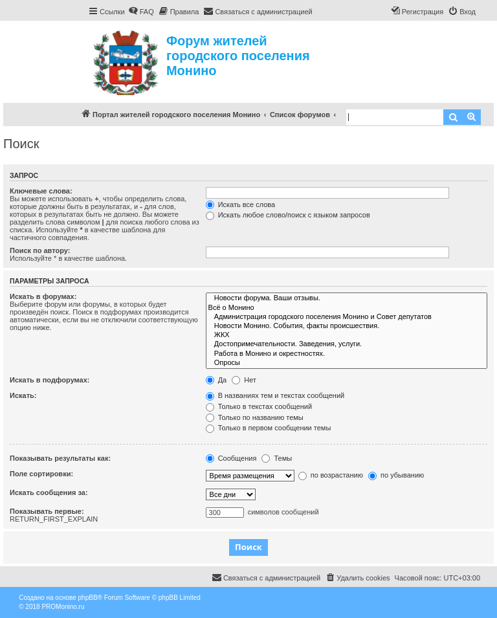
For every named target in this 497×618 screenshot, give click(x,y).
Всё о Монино (346, 308)
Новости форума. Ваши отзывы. (346, 298)
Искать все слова (241, 204)
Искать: (23, 395)
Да (216, 380)
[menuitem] (141, 11)
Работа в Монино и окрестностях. (346, 354)
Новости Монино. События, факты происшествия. (346, 326)
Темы (276, 458)
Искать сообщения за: (49, 492)
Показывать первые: (47, 511)
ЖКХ (346, 335)
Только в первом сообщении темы (268, 428)
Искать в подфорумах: (50, 380)
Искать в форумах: (43, 296)
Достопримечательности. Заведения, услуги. (346, 344)
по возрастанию (330, 475)
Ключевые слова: (41, 191)
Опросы (346, 363)
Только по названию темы (255, 417)
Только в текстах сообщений (259, 406)
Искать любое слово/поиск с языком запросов (288, 215)
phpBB (88, 597)
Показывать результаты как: (60, 458)
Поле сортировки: (41, 474)
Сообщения (231, 458)
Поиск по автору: (40, 250)
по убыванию (396, 475)
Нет (244, 380)
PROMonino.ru (62, 606)
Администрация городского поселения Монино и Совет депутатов (346, 317)
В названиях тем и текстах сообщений (275, 395)
